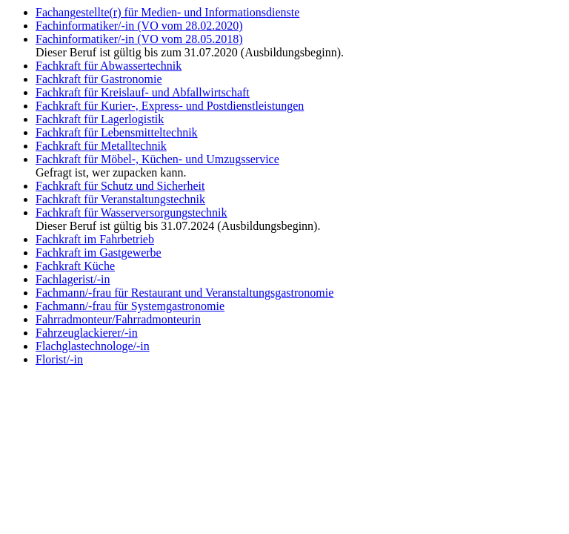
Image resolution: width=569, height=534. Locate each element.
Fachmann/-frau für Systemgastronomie (130, 306)
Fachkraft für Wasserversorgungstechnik (131, 212)
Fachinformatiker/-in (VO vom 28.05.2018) (139, 39)
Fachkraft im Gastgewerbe (99, 252)
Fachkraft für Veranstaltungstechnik (120, 199)
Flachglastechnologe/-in (93, 346)
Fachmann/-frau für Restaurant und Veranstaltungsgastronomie (184, 292)
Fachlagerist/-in (73, 279)
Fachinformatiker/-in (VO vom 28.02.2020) (139, 25)
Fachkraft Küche (75, 266)
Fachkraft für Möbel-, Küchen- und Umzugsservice (157, 159)
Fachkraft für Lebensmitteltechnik (117, 132)
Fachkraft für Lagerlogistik (100, 119)
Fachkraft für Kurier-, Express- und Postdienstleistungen (170, 105)
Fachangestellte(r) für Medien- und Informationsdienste (167, 12)
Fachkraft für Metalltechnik (101, 145)
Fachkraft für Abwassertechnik (109, 65)
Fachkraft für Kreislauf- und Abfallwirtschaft (143, 92)
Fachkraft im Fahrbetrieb (95, 239)
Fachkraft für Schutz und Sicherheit (120, 185)
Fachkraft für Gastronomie (99, 79)
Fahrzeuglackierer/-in (87, 332)
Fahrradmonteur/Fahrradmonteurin (118, 319)
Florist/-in (59, 359)
